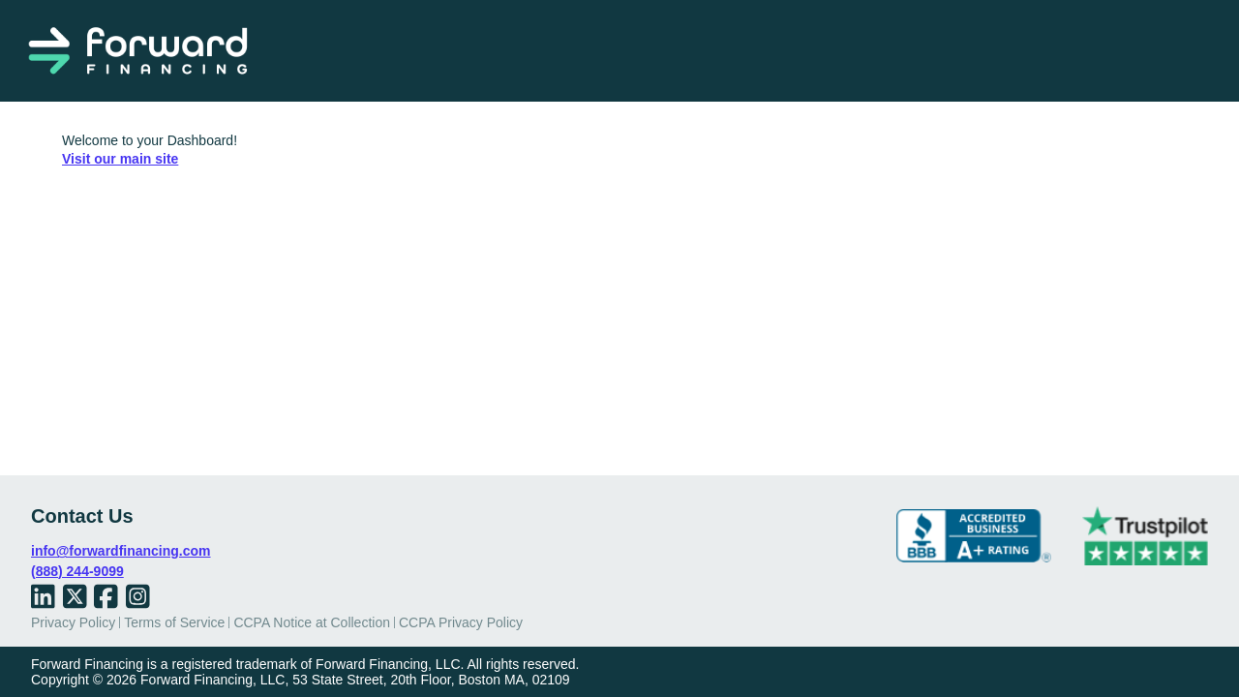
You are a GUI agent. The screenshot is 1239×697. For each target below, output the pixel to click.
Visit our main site (120, 159)
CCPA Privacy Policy (461, 622)
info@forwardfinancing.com (121, 551)
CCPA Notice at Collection (311, 622)
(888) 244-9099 (77, 571)
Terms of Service (174, 622)
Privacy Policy (73, 622)
